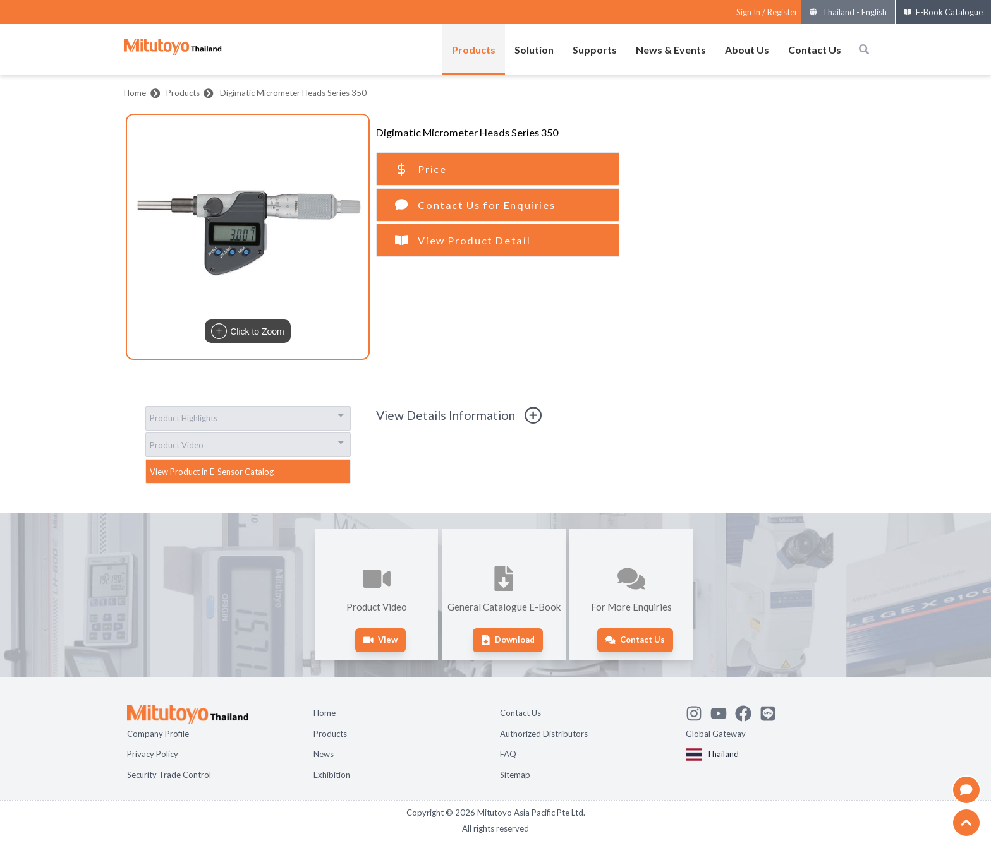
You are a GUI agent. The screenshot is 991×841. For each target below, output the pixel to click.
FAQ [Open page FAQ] (508, 754)
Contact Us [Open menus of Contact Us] (814, 50)
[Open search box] (864, 49)
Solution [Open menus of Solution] (534, 50)
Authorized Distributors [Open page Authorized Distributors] (544, 734)
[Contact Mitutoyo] (772, 711)
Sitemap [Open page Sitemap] (515, 775)
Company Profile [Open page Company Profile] (158, 734)
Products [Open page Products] (330, 734)
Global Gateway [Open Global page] (716, 734)
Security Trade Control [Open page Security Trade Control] (169, 775)
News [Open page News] (323, 754)
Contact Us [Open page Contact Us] (520, 713)
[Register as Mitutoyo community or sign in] (767, 12)
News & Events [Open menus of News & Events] (671, 50)
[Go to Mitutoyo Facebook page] (747, 711)
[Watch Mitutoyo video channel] (722, 711)
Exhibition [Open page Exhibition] (331, 775)
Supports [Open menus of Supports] (595, 50)
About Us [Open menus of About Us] (747, 50)
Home (135, 93)
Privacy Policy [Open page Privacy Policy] (152, 754)
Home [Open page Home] (324, 713)
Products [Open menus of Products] (473, 50)
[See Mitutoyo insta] (698, 711)
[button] (247, 237)
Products (183, 93)
